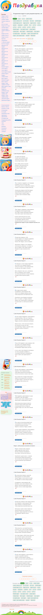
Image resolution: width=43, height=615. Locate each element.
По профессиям (5, 118)
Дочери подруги (5, 73)
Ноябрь (8, 403)
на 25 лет (34, 589)
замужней (27, 35)
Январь (8, 404)
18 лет (30, 589)
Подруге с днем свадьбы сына (5, 93)
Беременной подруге (6, 100)
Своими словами (5, 19)
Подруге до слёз (5, 17)
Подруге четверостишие (5, 76)
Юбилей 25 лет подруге (5, 46)
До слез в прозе (5, 24)
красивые (15, 18)
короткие (30, 38)
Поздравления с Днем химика (7, 383)
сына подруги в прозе (24, 29)
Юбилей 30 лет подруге (5, 49)
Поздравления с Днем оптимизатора (7, 380)
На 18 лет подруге (5, 43)
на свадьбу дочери (16, 33)
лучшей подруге (38, 20)
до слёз (23, 18)
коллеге (38, 587)
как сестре (32, 20)
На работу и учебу (5, 108)
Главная (15, 15)
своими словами (29, 18)
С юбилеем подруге (6, 42)
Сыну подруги (5, 70)
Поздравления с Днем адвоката (7, 385)
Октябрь (4, 403)
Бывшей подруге (5, 66)
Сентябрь (9, 402)
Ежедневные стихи (5, 113)
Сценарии (4, 131)
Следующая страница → (27, 576)
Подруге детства (5, 33)
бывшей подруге (16, 29)
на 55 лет (29, 27)
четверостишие (16, 31)
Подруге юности (5, 35)
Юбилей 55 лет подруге (5, 61)
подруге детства (26, 587)
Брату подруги (5, 78)
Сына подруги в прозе (6, 71)
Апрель (9, 406)
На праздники (4, 110)
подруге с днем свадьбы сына (32, 33)
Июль (2, 402)
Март (6, 406)
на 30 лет (39, 589)
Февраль (2, 406)
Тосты (3, 124)
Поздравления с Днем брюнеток (7, 377)
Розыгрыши (4, 128)
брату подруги (22, 31)
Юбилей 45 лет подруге (5, 55)
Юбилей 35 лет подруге (5, 52)
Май (6, 392)
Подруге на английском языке (5, 90)
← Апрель (4, 400)
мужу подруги (36, 31)
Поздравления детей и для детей (6, 120)
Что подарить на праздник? (4, 412)
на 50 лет (24, 27)
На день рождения (5, 105)
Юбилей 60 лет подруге (5, 64)
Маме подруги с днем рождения (6, 87)
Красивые (4, 14)
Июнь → (8, 400)
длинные (24, 38)
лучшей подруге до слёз (17, 587)
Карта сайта (12, 609)
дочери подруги (32, 29)
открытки (19, 38)
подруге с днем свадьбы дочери (18, 35)
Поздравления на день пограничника (7, 375)
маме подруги (23, 33)
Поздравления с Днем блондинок (7, 388)
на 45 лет (19, 27)
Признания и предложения (4, 116)
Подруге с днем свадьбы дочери (5, 96)
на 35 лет (14, 27)
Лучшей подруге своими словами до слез (6, 30)
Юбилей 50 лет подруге (5, 58)
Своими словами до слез (6, 22)
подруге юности (33, 587)
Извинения (4, 129)
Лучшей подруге (5, 27)
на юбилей (26, 589)
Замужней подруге (5, 98)
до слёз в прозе (25, 20)
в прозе (19, 18)
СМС (3, 123)
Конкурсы (4, 126)
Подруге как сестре (6, 25)
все (14, 38)
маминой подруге (30, 31)
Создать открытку (18, 66)
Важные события (5, 106)
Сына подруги (5, 68)
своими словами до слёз (17, 20)
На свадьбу (4, 111)
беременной (33, 35)
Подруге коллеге (5, 37)
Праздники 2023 (4, 411)
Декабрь (4, 404)
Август (5, 402)
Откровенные (4, 40)
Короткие (3, 38)
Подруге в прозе (5, 16)
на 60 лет (33, 27)
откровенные (20, 589)
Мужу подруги (5, 81)
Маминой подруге (5, 80)
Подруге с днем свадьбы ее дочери (5, 84)
